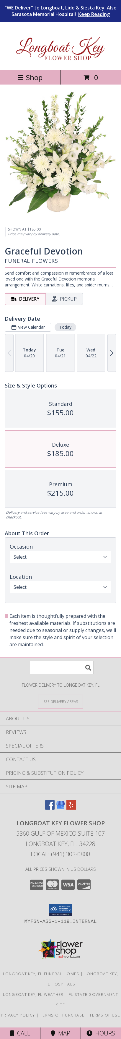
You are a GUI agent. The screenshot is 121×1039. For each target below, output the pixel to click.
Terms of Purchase (62, 1015)
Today (65, 327)
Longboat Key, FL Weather (33, 994)
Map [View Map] (60, 1033)
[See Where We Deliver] (60, 701)
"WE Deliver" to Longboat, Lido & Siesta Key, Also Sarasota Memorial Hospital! (61, 10)
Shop (30, 77)
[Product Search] (62, 667)
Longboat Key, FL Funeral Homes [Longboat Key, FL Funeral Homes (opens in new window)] (41, 973)
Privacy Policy (18, 1015)
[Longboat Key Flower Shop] (60, 61)
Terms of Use (104, 1015)
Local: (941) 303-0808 (60, 854)
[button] (60, 910)
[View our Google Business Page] (60, 807)
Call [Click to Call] (20, 1033)
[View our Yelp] (71, 807)
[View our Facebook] (50, 807)
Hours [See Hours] (100, 1033)
